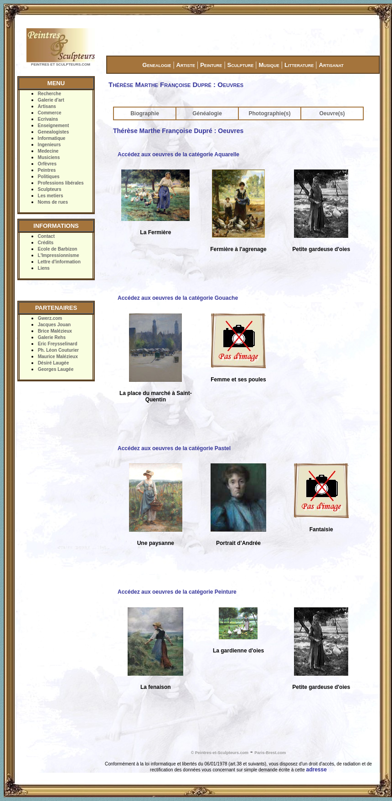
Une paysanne (155, 543)
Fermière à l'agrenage (238, 249)
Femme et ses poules (238, 379)
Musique (268, 65)
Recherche (49, 93)
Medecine (48, 151)
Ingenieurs (49, 144)
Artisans (47, 106)
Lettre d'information (59, 261)
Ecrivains (48, 119)
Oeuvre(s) (332, 113)
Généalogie (207, 113)
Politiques (49, 176)
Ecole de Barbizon (57, 249)
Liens (44, 268)
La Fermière (155, 232)
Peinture (211, 65)
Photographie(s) (270, 113)
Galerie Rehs (52, 337)
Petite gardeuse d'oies (321, 249)
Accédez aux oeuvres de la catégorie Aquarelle (178, 154)
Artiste (185, 65)
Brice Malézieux (55, 331)
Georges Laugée (55, 369)
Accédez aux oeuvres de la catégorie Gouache (178, 298)
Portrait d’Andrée (238, 543)
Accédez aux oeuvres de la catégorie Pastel (174, 448)
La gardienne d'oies (238, 650)
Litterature (299, 65)
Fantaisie (321, 529)
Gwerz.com (50, 318)
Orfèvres (47, 163)
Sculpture (240, 65)
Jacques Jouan (54, 324)
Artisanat (331, 65)
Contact (46, 236)
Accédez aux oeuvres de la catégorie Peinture (177, 592)
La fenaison (155, 687)
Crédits (45, 242)
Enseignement (53, 125)
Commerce (50, 112)
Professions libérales (61, 182)
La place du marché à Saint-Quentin (155, 396)
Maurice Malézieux (58, 356)
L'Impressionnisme (58, 255)
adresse (316, 769)
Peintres (47, 170)
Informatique (52, 138)
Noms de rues (53, 202)
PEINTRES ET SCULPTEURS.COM (60, 64)
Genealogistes (53, 131)
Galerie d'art (51, 100)
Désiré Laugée (53, 362)
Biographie (144, 113)
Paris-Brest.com (270, 752)
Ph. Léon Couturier (58, 350)
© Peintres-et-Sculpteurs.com (219, 752)
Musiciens (49, 157)
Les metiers (50, 195)
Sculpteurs (50, 189)
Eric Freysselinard (57, 343)
